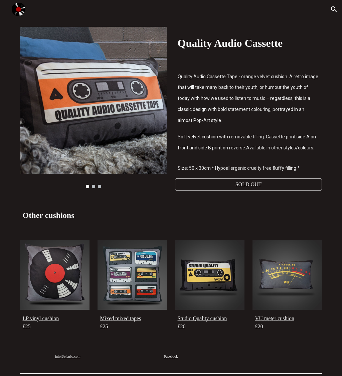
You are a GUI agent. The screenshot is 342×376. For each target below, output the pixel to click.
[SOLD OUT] (248, 184)
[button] (334, 9)
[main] (248, 42)
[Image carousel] (93, 107)
